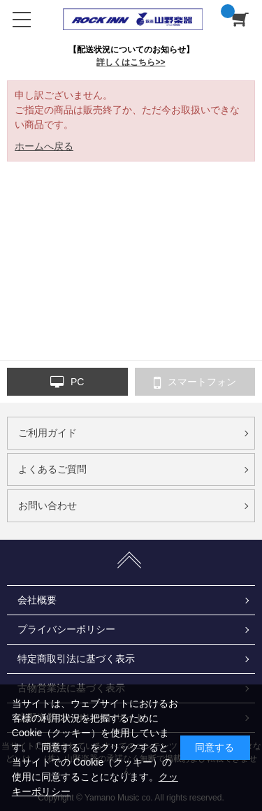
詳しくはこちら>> (130, 62)
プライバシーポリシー (66, 629)
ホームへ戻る (44, 146)
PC (67, 382)
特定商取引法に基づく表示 (76, 658)
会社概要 (37, 599)
